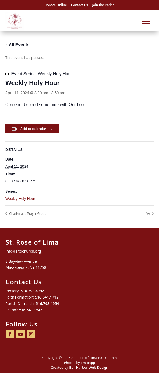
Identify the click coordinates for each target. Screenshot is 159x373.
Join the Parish (103, 5)
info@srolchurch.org (23, 251)
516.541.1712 (47, 297)
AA (148, 214)
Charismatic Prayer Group (27, 214)
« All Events (17, 45)
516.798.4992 (32, 290)
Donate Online (56, 5)
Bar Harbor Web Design (88, 367)
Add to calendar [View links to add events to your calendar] (33, 128)
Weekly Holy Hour (20, 198)
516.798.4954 (47, 303)
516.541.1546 (31, 309)
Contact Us (79, 5)
